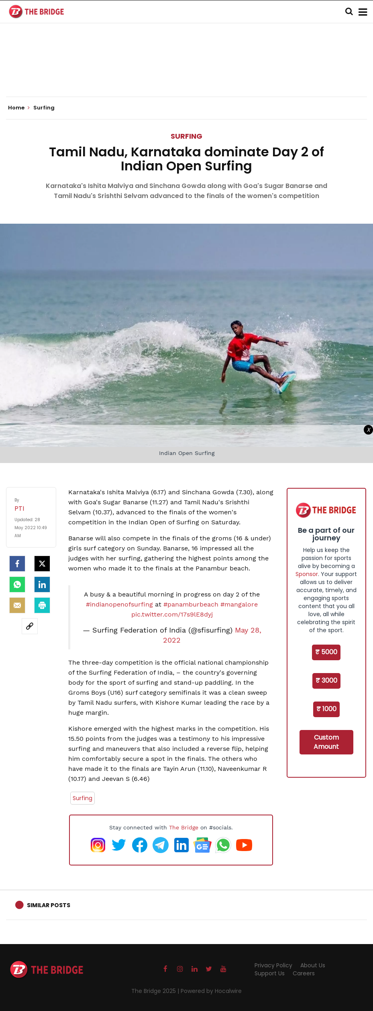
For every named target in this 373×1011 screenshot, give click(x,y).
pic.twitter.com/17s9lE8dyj (172, 614)
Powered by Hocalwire (211, 991)
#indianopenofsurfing (119, 604)
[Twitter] (42, 564)
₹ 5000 (326, 652)
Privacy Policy (273, 965)
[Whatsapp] (17, 584)
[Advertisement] (187, 72)
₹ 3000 (326, 680)
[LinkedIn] (42, 584)
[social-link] (30, 626)
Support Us (270, 973)
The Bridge (183, 827)
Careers (304, 973)
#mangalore (239, 604)
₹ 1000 (326, 709)
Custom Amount (326, 742)
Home (19, 107)
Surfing (186, 136)
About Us (312, 965)
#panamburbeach (190, 604)
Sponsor (307, 574)
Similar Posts (48, 905)
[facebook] (17, 564)
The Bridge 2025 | (156, 991)
